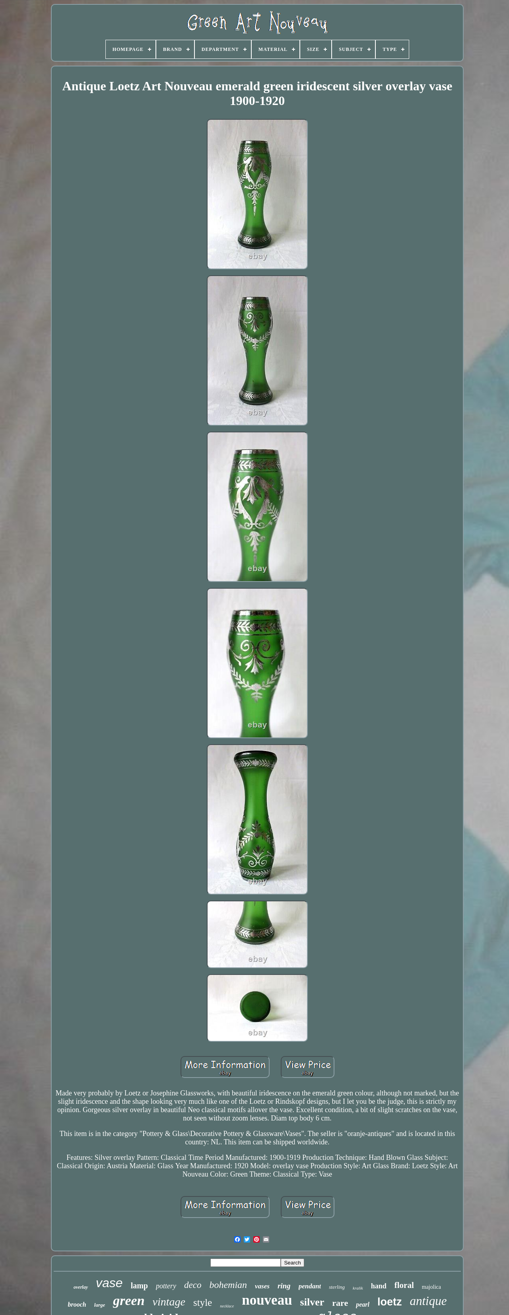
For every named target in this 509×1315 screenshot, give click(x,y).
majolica (431, 1287)
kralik (358, 1288)
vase (109, 1283)
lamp (139, 1285)
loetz (389, 1302)
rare (340, 1303)
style (202, 1302)
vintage (169, 1302)
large (99, 1305)
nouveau (267, 1300)
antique (428, 1301)
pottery (166, 1286)
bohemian (228, 1285)
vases (262, 1286)
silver (312, 1302)
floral (404, 1285)
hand (379, 1286)
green (128, 1300)
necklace (227, 1306)
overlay (81, 1287)
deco (192, 1285)
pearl (362, 1304)
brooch (77, 1304)
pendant (310, 1286)
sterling (337, 1287)
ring (284, 1286)
